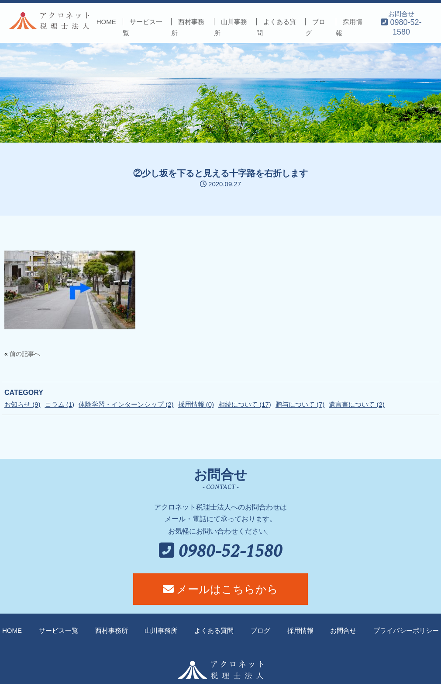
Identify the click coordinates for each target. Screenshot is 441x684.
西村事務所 (111, 630)
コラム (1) (60, 404)
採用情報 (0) (196, 404)
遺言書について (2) (357, 404)
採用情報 (300, 630)
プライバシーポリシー (406, 630)
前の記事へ (25, 353)
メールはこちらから (221, 589)
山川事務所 (161, 630)
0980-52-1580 (221, 551)
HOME (106, 21)
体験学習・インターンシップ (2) (126, 404)
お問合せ (401, 23)
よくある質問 (214, 630)
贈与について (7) (300, 404)
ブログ (260, 630)
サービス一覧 (58, 630)
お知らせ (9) (22, 404)
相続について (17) (244, 404)
